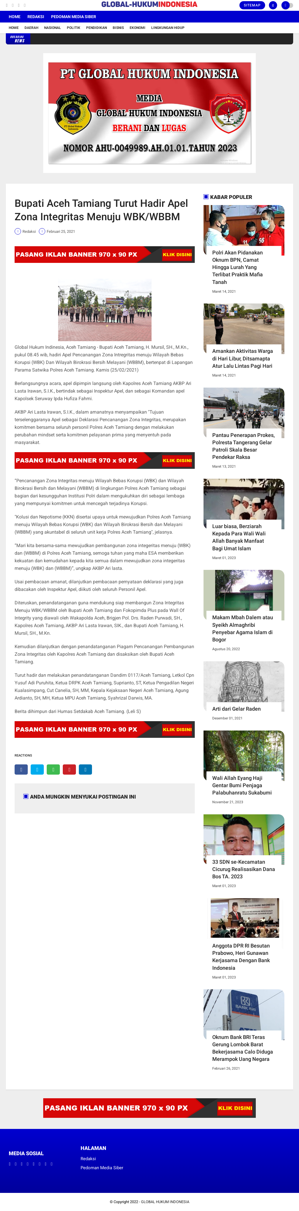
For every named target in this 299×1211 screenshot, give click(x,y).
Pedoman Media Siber (73, 16)
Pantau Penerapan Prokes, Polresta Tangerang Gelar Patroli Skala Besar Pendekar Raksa (243, 446)
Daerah (31, 28)
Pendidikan (96, 28)
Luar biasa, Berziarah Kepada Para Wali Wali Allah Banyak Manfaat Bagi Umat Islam (239, 537)
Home (14, 16)
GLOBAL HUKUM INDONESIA (165, 1202)
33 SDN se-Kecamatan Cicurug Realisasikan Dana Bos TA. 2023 (243, 869)
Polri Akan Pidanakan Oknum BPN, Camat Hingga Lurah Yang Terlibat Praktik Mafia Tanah (237, 267)
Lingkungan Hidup (168, 28)
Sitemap (252, 5)
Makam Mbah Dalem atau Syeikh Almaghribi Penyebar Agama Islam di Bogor (242, 628)
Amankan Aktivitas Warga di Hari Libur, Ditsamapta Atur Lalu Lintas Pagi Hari (242, 358)
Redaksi (35, 16)
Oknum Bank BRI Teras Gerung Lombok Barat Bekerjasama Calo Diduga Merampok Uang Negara (242, 1048)
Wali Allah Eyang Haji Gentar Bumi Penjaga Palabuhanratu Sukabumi (242, 785)
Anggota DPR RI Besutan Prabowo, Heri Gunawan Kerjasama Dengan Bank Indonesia (241, 957)
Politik (73, 28)
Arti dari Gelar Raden (236, 709)
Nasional (52, 28)
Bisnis (118, 28)
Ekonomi (137, 28)
